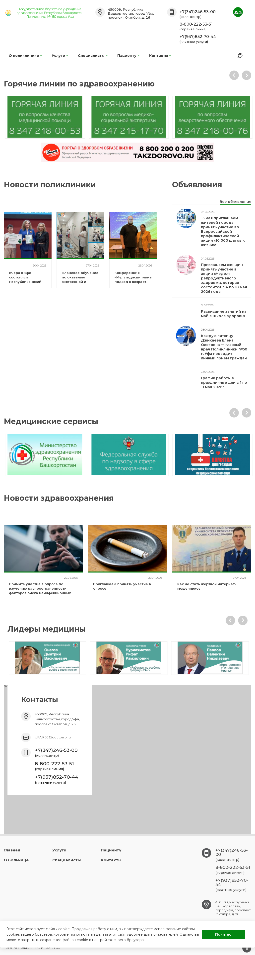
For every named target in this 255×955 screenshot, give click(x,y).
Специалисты (92, 55)
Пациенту (128, 55)
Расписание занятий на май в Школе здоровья (224, 313)
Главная (12, 850)
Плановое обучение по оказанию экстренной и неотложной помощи (80, 282)
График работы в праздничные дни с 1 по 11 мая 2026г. (224, 382)
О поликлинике (25, 55)
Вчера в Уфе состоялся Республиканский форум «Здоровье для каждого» (25, 282)
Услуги (60, 55)
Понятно (223, 934)
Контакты (160, 55)
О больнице (16, 860)
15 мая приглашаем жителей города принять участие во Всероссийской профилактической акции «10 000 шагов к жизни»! (223, 231)
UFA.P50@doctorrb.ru (53, 737)
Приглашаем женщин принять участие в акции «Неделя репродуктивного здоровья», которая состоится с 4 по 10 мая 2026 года (224, 278)
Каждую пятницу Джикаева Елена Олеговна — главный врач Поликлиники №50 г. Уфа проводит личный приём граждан (224, 347)
